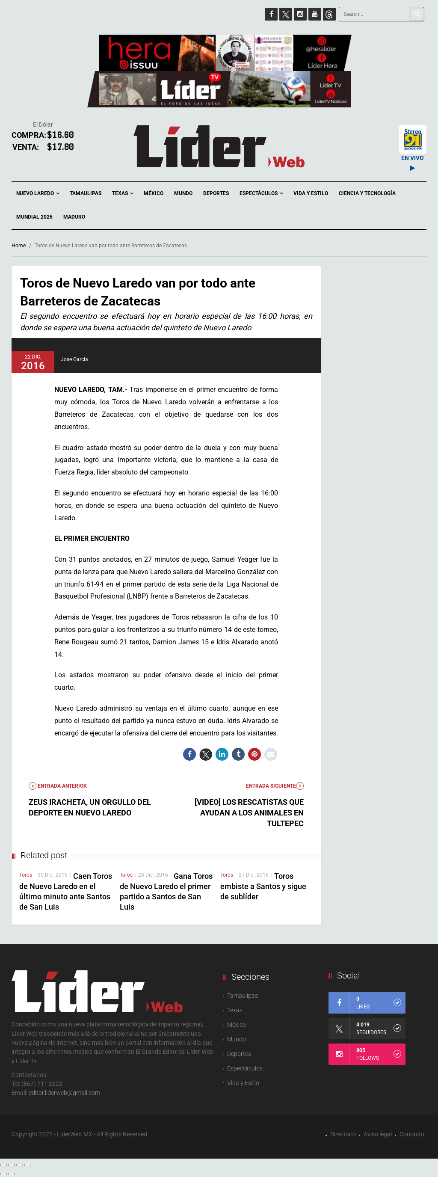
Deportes (216, 193)
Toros (25, 875)
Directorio (343, 1134)
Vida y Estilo (310, 193)
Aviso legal (378, 1134)
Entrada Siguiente (275, 786)
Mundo (183, 193)
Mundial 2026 (34, 217)
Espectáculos (261, 193)
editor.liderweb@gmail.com (64, 1092)
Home (19, 246)
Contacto (412, 1134)
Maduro (74, 217)
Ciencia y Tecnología (367, 193)
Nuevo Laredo (37, 193)
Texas (122, 193)
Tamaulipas (85, 193)
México (153, 193)
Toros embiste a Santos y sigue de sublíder (263, 886)
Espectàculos (245, 1068)
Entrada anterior (58, 786)
